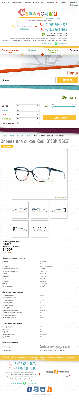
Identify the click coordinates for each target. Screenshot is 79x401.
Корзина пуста (24, 26)
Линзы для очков (53, 51)
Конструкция (8, 123)
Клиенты (51, 2)
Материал (6, 119)
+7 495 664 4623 (55, 25)
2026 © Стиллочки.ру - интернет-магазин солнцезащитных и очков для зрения (39, 395)
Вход (4, 2)
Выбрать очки (24, 29)
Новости (39, 2)
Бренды (74, 50)
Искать (68, 80)
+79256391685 (61, 43)
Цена (46, 106)
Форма (5, 110)
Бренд (5, 106)
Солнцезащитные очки (10, 51)
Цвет (4, 114)
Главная (6, 357)
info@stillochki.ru (47, 43)
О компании (16, 2)
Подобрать (59, 117)
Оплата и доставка (67, 2)
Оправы (32, 50)
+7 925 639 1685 (56, 29)
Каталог (28, 2)
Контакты (74, 5)
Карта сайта (39, 359)
